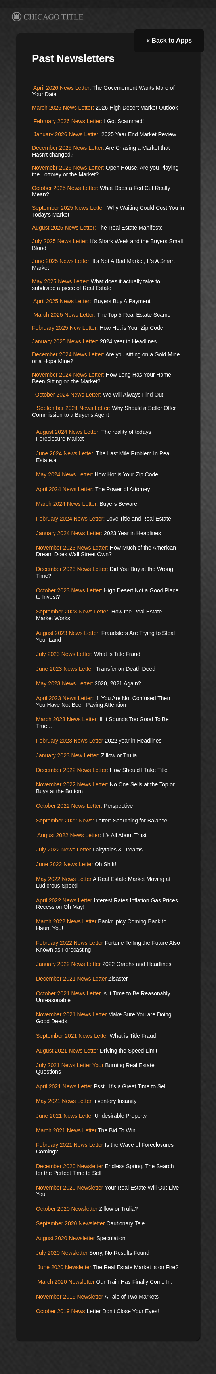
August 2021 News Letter (67, 1050)
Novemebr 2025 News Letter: (68, 167)
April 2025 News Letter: (62, 301)
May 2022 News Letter (64, 879)
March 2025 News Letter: (65, 315)
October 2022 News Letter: (69, 806)
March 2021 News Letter (66, 1130)
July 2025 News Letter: (60, 241)
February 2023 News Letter (69, 740)
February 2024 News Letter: (70, 518)
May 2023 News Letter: (64, 683)
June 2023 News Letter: (65, 669)
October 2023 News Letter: (69, 590)
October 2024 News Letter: (67, 394)
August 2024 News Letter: (68, 432)
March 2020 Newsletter (65, 1282)
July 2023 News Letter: (64, 654)
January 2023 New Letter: (67, 755)
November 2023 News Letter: (73, 547)
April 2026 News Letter (61, 88)
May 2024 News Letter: (65, 474)
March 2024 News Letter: (67, 504)
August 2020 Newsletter (65, 1238)
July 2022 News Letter (64, 849)
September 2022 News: (65, 820)
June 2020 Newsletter (64, 1267)
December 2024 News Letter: (68, 354)
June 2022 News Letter (64, 864)
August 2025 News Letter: (64, 227)
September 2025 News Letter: (69, 208)
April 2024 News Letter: (65, 489)
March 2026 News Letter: (64, 108)
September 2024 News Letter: (74, 408)
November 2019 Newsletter (69, 1296)
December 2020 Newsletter (69, 1166)
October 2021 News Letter (69, 993)
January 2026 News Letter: (66, 134)
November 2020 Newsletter (69, 1187)
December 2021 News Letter (71, 978)
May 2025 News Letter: (60, 281)
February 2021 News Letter (69, 1145)
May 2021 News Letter (64, 1101)
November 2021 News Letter (71, 1014)
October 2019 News (60, 1311)
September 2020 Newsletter (70, 1223)
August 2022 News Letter (68, 835)
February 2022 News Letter (69, 943)
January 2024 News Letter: (69, 533)
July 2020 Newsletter (62, 1253)
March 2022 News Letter (66, 921)
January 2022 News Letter (69, 964)
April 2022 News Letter (64, 900)
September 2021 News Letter (72, 1036)
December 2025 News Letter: (68, 148)
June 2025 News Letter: (61, 261)
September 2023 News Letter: (73, 611)
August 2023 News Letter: (68, 633)
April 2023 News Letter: (65, 698)
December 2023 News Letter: (72, 569)
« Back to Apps (169, 40)
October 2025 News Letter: (65, 188)
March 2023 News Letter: (67, 719)
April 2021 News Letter (64, 1086)
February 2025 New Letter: (65, 328)
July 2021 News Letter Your (69, 1065)
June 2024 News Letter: (65, 453)
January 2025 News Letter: (65, 341)
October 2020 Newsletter (67, 1209)
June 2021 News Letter (64, 1116)
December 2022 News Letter (71, 770)
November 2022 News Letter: (73, 784)
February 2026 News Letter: (67, 121)
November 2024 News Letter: (68, 375)
